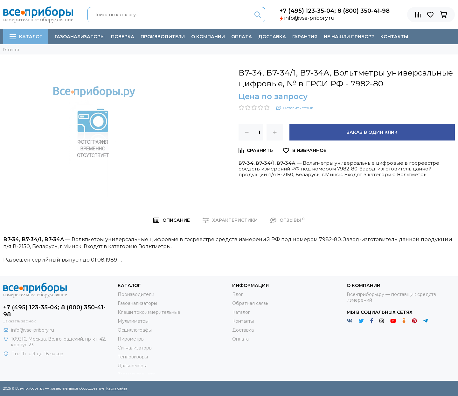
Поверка (122, 37)
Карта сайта (116, 388)
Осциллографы (135, 330)
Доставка (272, 37)
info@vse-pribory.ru (309, 18)
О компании (208, 37)
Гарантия (304, 37)
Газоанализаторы (80, 37)
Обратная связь (250, 303)
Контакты (394, 37)
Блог (237, 294)
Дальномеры (132, 366)
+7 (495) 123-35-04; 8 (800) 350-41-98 (335, 10)
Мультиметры (133, 321)
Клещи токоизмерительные (149, 312)
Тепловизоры (133, 357)
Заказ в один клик (372, 132)
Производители (163, 37)
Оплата (241, 37)
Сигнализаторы (135, 348)
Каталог (26, 37)
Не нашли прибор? (349, 37)
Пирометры (131, 339)
